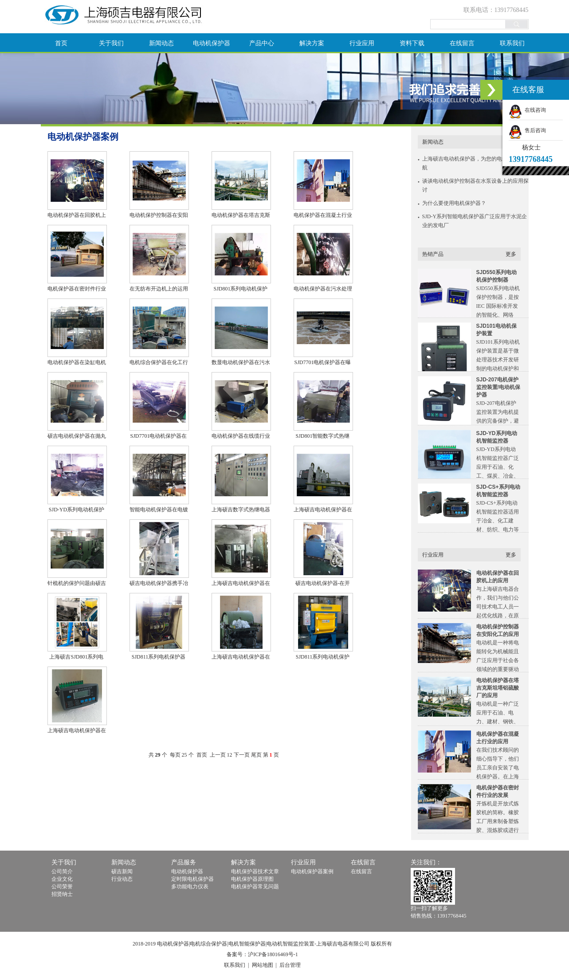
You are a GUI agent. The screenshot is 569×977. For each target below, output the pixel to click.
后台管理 (290, 965)
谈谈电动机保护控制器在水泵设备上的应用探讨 (475, 185)
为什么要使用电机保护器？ (454, 203)
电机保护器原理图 (252, 879)
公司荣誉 (62, 886)
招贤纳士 (62, 894)
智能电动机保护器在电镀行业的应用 (158, 510)
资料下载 (412, 43)
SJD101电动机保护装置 (496, 330)
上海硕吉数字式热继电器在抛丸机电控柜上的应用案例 (241, 510)
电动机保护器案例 (312, 871)
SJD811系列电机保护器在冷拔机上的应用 (159, 658)
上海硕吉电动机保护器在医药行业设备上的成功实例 (323, 510)
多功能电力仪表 (189, 886)
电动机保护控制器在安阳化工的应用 (158, 216)
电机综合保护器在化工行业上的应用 (158, 363)
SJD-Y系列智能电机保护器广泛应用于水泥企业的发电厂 (474, 220)
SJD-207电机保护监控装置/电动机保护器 (498, 387)
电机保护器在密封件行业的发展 (76, 290)
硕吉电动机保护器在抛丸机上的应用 (76, 437)
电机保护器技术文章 (255, 871)
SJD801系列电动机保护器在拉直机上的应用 (240, 290)
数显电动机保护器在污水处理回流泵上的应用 (241, 363)
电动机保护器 (211, 43)
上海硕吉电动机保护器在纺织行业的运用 (241, 658)
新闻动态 (161, 43)
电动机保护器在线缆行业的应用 (241, 437)
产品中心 (261, 43)
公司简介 (62, 871)
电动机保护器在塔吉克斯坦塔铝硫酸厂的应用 (241, 216)
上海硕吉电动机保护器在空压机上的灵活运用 (76, 731)
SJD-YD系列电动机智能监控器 (496, 437)
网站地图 (262, 965)
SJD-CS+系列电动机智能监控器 (498, 491)
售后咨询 (527, 130)
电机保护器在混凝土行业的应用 (323, 216)
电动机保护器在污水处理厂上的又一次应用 (323, 290)
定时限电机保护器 (192, 879)
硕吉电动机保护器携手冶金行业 (158, 584)
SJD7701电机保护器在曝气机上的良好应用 (322, 363)
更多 (511, 254)
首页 (61, 43)
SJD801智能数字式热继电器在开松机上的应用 (322, 437)
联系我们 (512, 43)
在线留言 (462, 43)
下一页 (242, 755)
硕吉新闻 (122, 871)
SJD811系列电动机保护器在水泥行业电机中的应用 (323, 658)
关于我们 (111, 43)
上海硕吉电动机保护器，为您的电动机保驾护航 (475, 163)
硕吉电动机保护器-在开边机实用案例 (322, 584)
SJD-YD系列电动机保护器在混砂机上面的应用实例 (76, 510)
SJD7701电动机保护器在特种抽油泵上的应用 (158, 437)
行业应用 (361, 43)
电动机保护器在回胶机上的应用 (76, 216)
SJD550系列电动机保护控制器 (496, 276)
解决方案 (311, 43)
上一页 (218, 755)
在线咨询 (527, 110)
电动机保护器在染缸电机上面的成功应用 (76, 363)
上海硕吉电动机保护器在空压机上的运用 (241, 584)
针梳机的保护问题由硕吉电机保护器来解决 (76, 584)
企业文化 (62, 879)
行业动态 (122, 879)
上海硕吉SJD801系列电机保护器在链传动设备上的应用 (76, 658)
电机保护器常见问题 (255, 886)
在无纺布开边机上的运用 (158, 289)
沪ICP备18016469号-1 (273, 954)
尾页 (256, 755)
